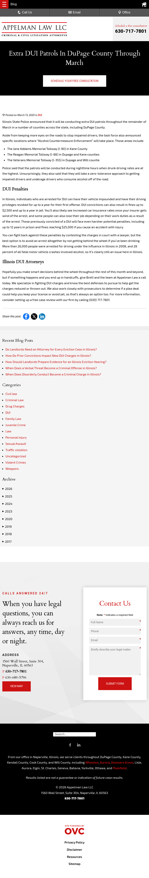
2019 (7, 526)
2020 (7, 519)
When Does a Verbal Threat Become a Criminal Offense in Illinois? (51, 368)
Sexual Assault (15, 443)
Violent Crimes (15, 462)
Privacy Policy (74, 842)
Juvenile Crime (15, 425)
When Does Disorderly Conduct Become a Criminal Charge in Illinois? (53, 374)
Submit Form (115, 683)
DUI (40, 115)
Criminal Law (14, 400)
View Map (16, 686)
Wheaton (92, 762)
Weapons (12, 468)
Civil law (11, 394)
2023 (7, 511)
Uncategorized (15, 456)
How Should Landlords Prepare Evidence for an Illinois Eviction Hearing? (55, 362)
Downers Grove (122, 762)
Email (74, 12)
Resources (74, 857)
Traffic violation (16, 450)
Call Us (25, 12)
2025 (7, 496)
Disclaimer (74, 849)
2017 (6, 541)
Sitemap (74, 864)
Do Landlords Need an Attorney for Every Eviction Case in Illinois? (51, 349)
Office (124, 12)
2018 (7, 534)
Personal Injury (16, 437)
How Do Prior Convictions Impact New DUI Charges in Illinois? (48, 355)
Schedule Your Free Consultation (74, 80)
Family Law (13, 418)
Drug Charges (15, 406)
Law (8, 431)
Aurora (104, 762)
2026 (7, 488)
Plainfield (120, 768)
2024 (7, 503)
